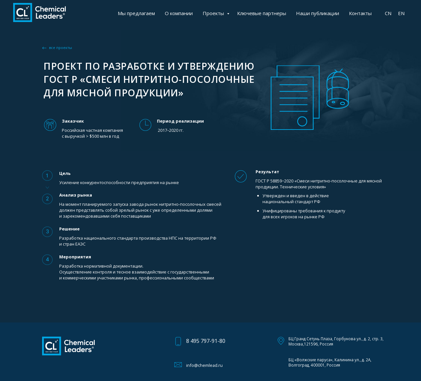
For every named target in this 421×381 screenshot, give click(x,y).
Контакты (360, 13)
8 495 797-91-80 (205, 341)
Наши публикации (317, 13)
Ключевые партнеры (261, 13)
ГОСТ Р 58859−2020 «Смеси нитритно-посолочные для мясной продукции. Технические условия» (319, 184)
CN (388, 13)
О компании (179, 13)
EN (401, 13)
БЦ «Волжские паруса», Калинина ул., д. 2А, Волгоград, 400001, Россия (329, 362)
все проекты (60, 47)
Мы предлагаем (136, 13)
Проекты (214, 13)
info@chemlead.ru (204, 365)
